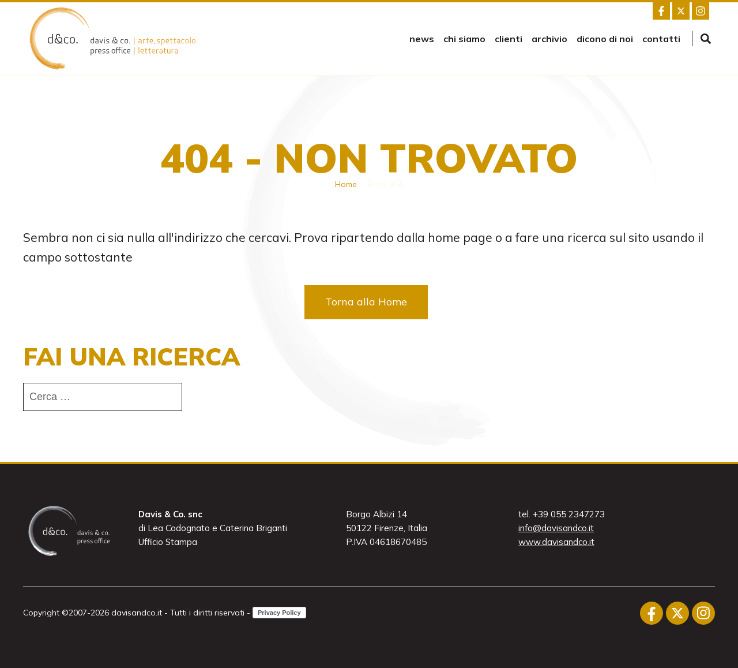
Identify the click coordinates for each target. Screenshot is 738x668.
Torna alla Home (366, 301)
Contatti (661, 38)
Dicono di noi (605, 38)
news (421, 38)
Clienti (508, 38)
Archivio (549, 38)
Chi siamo (464, 38)
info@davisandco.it (556, 528)
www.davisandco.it (556, 541)
